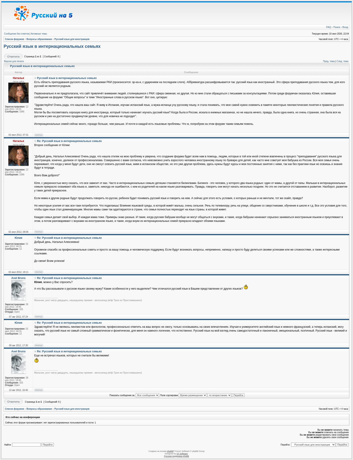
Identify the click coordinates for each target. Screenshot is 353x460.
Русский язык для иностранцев (72, 39)
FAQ (328, 27)
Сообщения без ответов (16, 34)
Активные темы (39, 34)
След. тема (342, 61)
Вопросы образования (39, 39)
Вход (345, 27)
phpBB (170, 451)
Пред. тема (329, 61)
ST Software (182, 454)
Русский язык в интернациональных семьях (52, 46)
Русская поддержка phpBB (176, 456)
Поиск (336, 27)
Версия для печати (14, 61)
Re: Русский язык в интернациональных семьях (69, 141)
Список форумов (14, 39)
